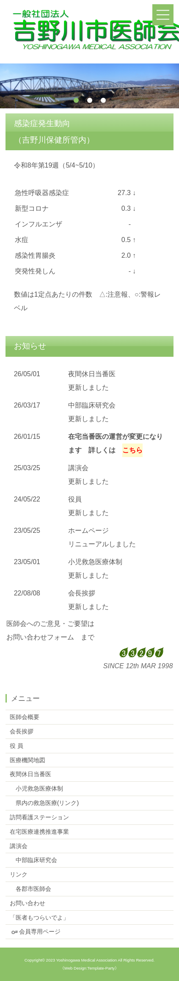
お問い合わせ (27, 903)
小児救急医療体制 (95, 561)
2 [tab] (89, 100)
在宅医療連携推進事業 (39, 831)
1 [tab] (76, 100)
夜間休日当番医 (92, 374)
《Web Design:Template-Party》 (89, 968)
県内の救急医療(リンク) (44, 802)
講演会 (78, 467)
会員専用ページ (35, 931)
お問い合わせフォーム (40, 637)
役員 (75, 499)
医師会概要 (24, 717)
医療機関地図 (27, 760)
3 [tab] (103, 100)
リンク (19, 874)
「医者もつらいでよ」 (39, 917)
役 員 (16, 745)
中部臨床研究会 (92, 405)
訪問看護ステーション (39, 817)
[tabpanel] (89, 85)
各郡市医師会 (30, 888)
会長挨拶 (81, 593)
